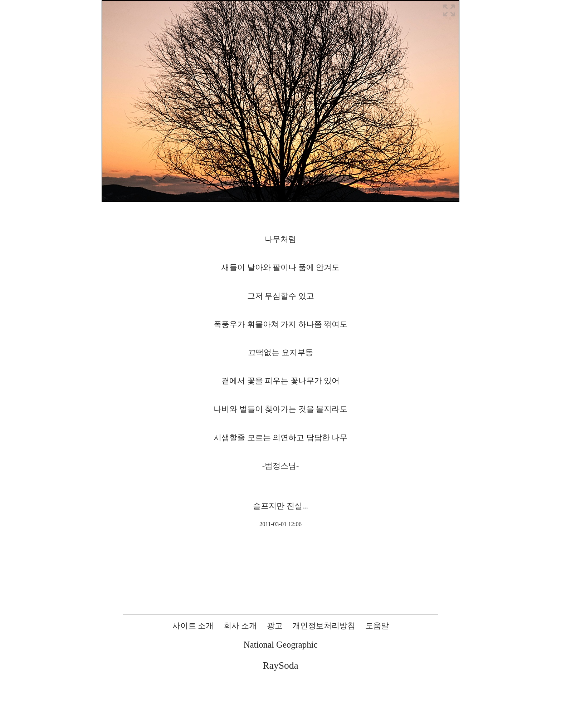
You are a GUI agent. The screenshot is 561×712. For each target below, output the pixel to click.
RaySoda (280, 665)
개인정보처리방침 (323, 625)
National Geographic (281, 644)
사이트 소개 (193, 625)
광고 (275, 625)
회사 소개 (240, 625)
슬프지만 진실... (280, 505)
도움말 (377, 625)
